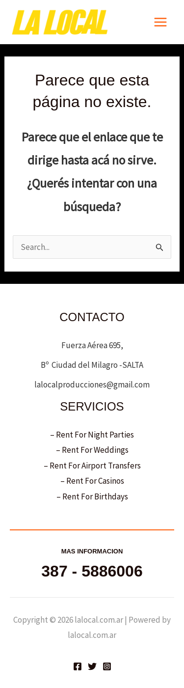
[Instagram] (107, 666)
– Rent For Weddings (92, 449)
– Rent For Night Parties (92, 434)
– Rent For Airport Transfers (92, 465)
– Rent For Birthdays (92, 496)
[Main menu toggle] (161, 22)
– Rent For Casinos (92, 480)
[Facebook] (77, 666)
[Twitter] (92, 666)
